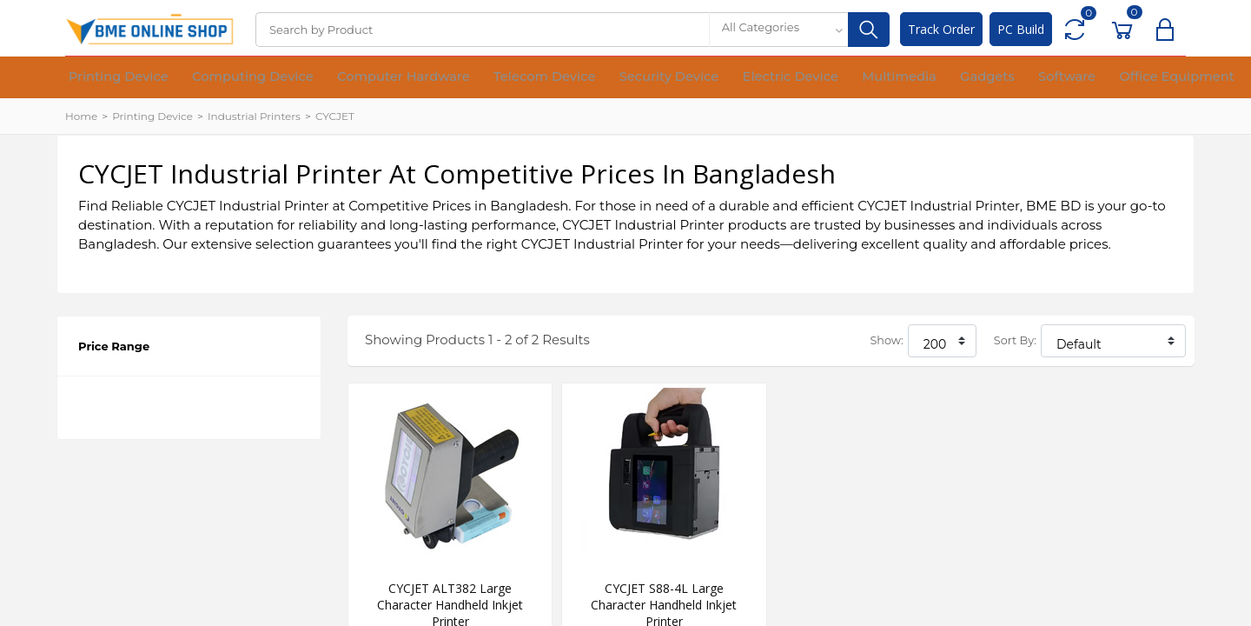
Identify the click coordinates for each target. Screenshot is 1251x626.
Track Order (941, 29)
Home (81, 116)
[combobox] (778, 29)
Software (903, 78)
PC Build (1020, 29)
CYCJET (334, 116)
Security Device (576, 78)
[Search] (482, 29)
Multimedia (769, 78)
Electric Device (678, 78)
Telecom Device (471, 78)
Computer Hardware (351, 78)
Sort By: (1015, 340)
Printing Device (109, 78)
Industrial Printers (254, 116)
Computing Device (222, 78)
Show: (886, 340)
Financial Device (1108, 78)
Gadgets (839, 78)
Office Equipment (995, 78)
